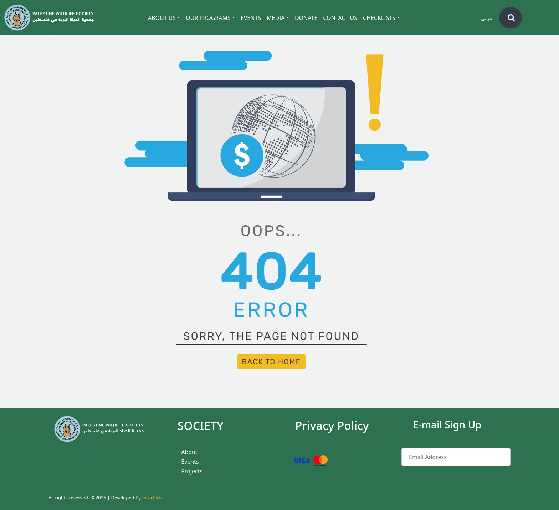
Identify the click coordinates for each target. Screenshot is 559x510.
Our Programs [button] (208, 18)
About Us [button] (162, 18)
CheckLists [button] (379, 18)
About (189, 452)
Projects (191, 471)
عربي (487, 18)
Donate (306, 18)
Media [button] (276, 18)
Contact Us (340, 18)
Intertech (152, 497)
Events (251, 18)
